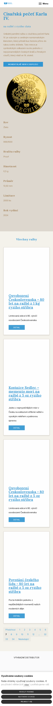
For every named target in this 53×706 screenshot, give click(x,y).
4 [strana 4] (35, 631)
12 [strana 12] (33, 636)
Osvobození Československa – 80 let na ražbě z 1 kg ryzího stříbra (26, 303)
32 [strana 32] (45, 636)
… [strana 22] (39, 636)
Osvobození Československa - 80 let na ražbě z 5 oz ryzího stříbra (26, 495)
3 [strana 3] (29, 631)
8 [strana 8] (11, 636)
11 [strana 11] (28, 636)
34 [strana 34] (13, 640)
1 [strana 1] (19, 631)
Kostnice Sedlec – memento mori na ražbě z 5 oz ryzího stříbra (25, 395)
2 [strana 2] (24, 631)
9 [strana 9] (16, 636)
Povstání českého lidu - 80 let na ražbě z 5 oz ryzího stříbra (25, 587)
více (26, 684)
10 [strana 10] (22, 636)
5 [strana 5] (40, 631)
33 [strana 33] (6, 640)
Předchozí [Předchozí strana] (10, 631)
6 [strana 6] (45, 631)
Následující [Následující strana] (23, 640)
